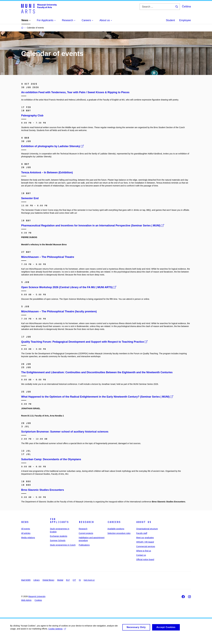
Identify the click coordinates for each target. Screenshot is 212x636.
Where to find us (143, 551)
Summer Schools (57, 540)
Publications (84, 545)
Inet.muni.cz (89, 580)
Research (86, 522)
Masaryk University (36, 596)
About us (143, 522)
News (25, 522)
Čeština (186, 6)
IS (80, 580)
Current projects (86, 533)
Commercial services (145, 546)
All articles (25, 533)
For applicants (59, 521)
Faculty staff (141, 533)
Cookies (38, 600)
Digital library (48, 580)
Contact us (141, 555)
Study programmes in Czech (63, 545)
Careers (114, 522)
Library (36, 580)
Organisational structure (147, 529)
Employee (185, 20)
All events (25, 529)
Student (170, 20)
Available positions (115, 529)
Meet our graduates (145, 537)
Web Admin (26, 600)
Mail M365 (26, 580)
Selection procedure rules (119, 533)
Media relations (28, 537)
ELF (68, 580)
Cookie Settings (57, 630)
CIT (74, 580)
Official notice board (145, 559)
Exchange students (58, 536)
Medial (60, 580)
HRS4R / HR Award (145, 542)
